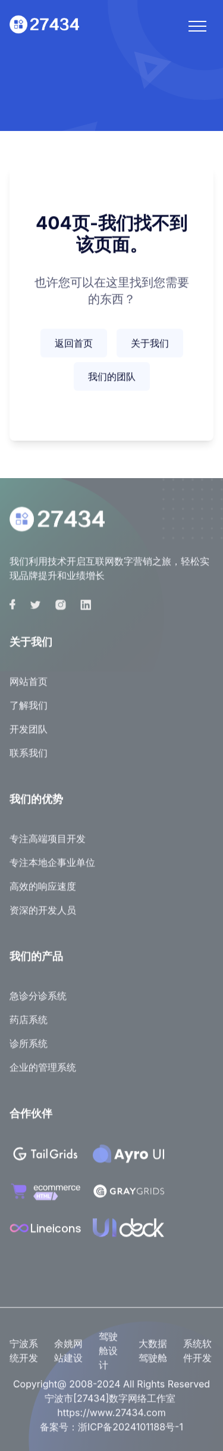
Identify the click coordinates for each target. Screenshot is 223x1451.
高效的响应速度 (43, 892)
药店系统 (29, 1026)
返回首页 (74, 344)
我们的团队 (112, 377)
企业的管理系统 (43, 1073)
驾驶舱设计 (108, 1357)
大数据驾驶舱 (153, 1357)
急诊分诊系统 (38, 1002)
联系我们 (29, 759)
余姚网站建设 (68, 1357)
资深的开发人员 (43, 916)
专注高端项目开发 (48, 845)
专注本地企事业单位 (52, 869)
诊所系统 (29, 1050)
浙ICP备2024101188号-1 (130, 1433)
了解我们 (29, 711)
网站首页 (29, 688)
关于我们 (150, 344)
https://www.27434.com (111, 1419)
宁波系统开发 (24, 1357)
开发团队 (29, 735)
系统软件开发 (197, 1357)
